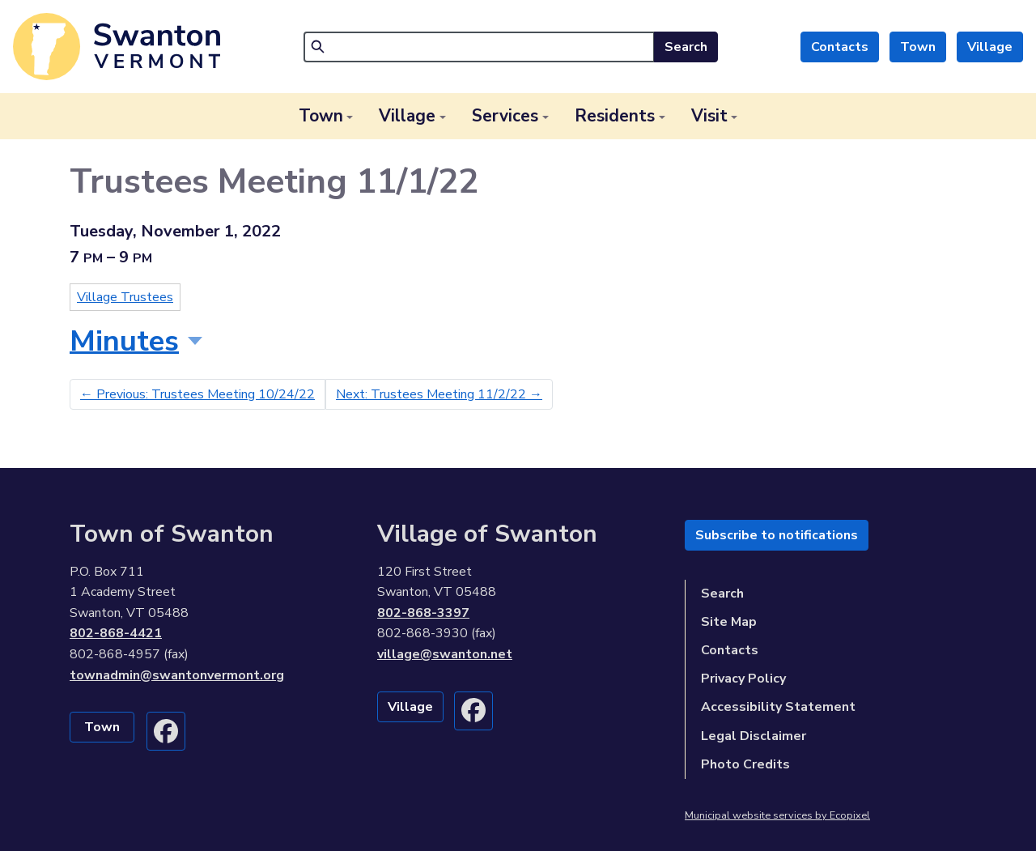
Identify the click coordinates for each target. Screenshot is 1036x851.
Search (685, 47)
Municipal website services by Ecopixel (777, 815)
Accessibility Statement (778, 707)
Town (918, 47)
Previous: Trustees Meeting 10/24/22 (197, 394)
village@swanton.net (444, 654)
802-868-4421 (116, 633)
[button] (326, 116)
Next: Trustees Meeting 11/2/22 (439, 394)
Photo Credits (745, 764)
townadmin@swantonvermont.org (177, 675)
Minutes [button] (124, 341)
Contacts (839, 47)
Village (990, 47)
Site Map (729, 622)
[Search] (479, 47)
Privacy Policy (743, 678)
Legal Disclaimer (753, 736)
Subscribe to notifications (776, 535)
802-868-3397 (423, 613)
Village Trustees (125, 297)
